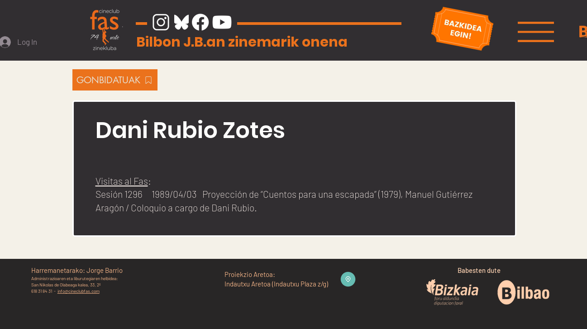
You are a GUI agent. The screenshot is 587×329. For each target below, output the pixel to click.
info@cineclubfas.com (78, 291)
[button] (536, 32)
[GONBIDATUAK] (114, 80)
